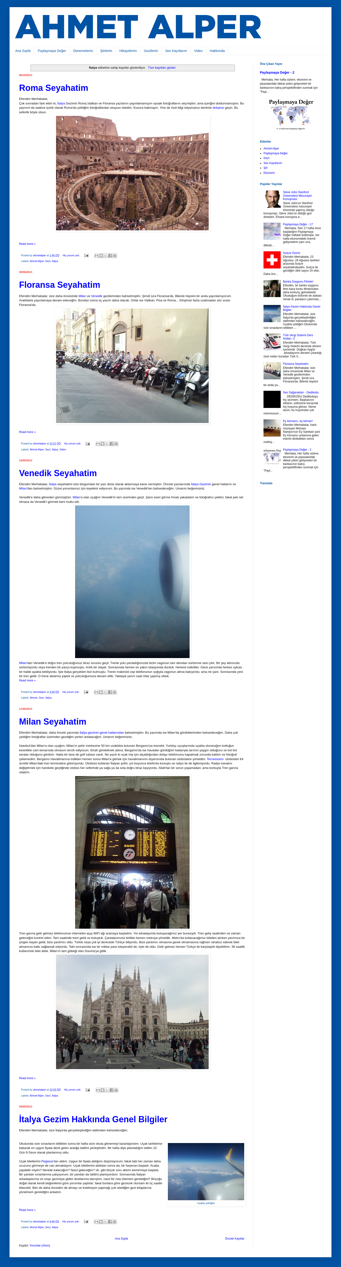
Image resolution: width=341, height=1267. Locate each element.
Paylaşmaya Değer (52, 51)
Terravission (215, 759)
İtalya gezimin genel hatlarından (102, 732)
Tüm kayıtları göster (162, 67)
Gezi (47, 261)
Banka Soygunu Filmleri (298, 281)
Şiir (266, 168)
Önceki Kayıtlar (234, 1238)
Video (198, 51)
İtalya (61, 103)
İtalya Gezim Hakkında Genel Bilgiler (93, 1119)
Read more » (27, 244)
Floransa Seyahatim (59, 285)
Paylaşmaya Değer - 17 (298, 224)
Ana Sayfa (23, 51)
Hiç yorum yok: (71, 255)
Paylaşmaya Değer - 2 (277, 72)
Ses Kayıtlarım (176, 51)
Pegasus (47, 1161)
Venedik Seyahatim (58, 473)
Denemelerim (83, 51)
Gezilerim (151, 51)
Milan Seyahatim (52, 721)
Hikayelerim (128, 51)
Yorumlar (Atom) (39, 1245)
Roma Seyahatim (53, 88)
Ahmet (33, 697)
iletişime (218, 107)
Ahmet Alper (37, 261)
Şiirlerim (106, 51)
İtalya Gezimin (201, 484)
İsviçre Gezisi (291, 253)
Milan (82, 296)
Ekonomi (269, 173)
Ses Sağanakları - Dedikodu (301, 392)
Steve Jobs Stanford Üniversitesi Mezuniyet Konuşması (297, 196)
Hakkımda (217, 51)
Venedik (97, 296)
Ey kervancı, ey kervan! (298, 421)
